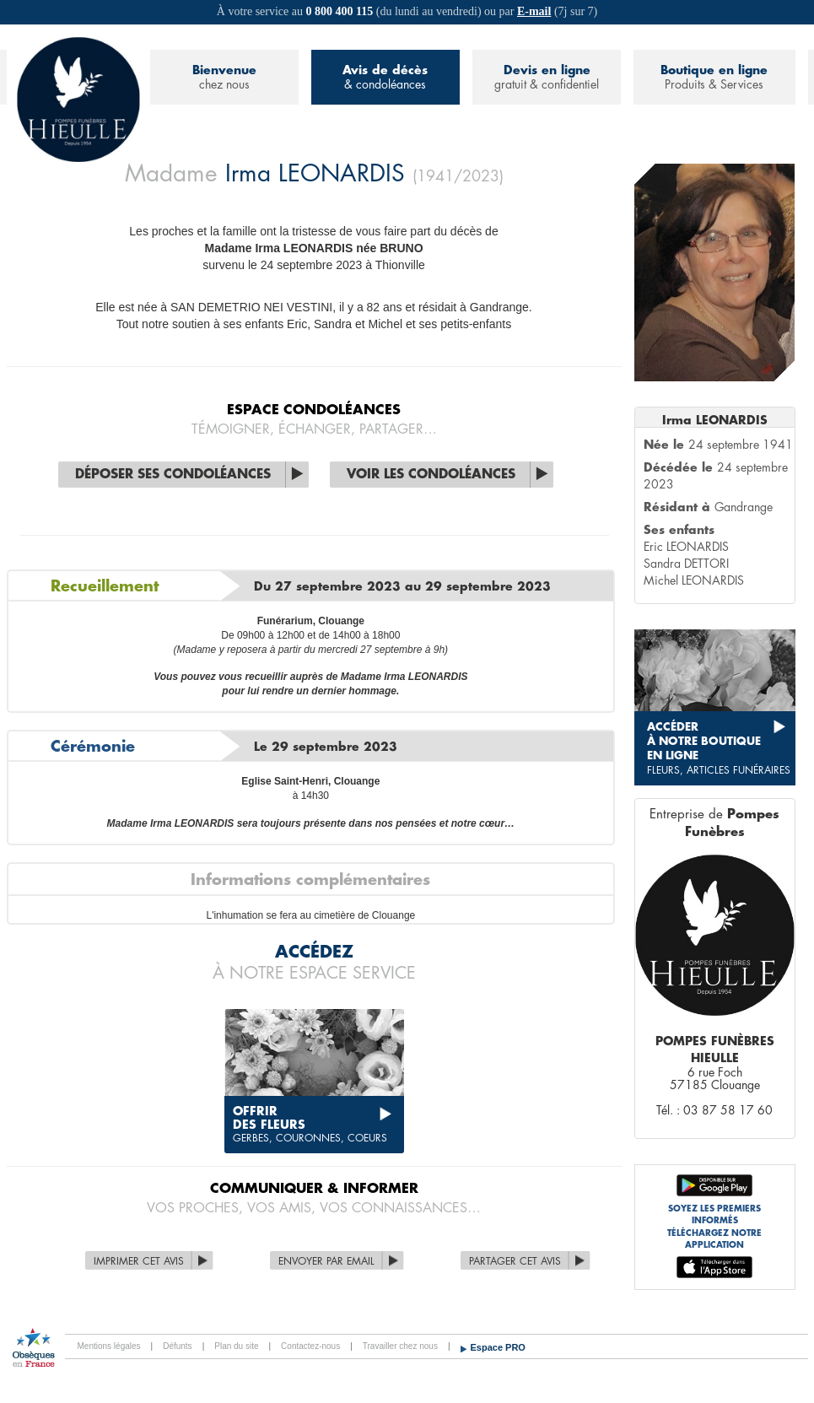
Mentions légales (109, 1346)
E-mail (534, 11)
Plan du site (236, 1346)
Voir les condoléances (431, 474)
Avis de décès (385, 78)
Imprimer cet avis (139, 1261)
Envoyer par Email (326, 1261)
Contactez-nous (310, 1346)
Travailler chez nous (400, 1346)
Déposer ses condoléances (173, 474)
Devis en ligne (546, 78)
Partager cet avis (515, 1261)
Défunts (177, 1346)
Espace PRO (498, 1347)
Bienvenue (224, 78)
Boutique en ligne (714, 78)
